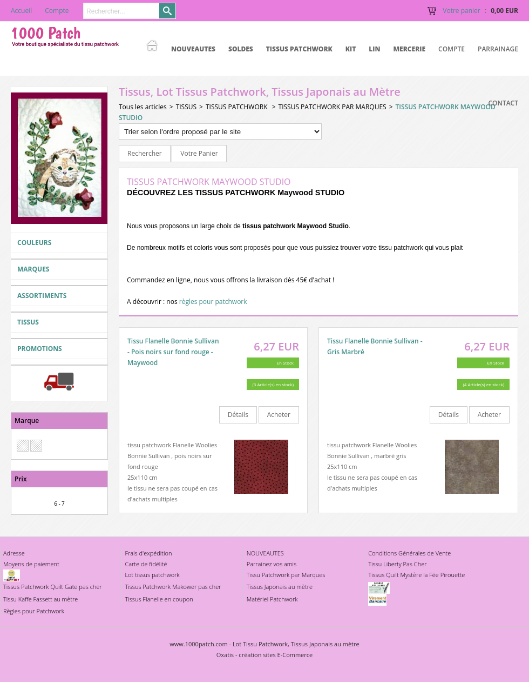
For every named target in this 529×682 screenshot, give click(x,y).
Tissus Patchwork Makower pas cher (173, 586)
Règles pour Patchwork (33, 611)
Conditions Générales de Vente (409, 553)
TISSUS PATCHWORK (299, 49)
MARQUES (33, 269)
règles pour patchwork (213, 301)
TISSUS (28, 322)
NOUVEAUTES (193, 49)
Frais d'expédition (148, 553)
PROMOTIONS (39, 348)
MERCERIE (409, 49)
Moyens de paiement (31, 564)
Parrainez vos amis (271, 564)
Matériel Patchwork (272, 599)
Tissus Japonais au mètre (280, 586)
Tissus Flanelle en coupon (159, 599)
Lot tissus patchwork (152, 575)
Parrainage (498, 49)
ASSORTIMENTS (41, 295)
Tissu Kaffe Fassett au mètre (40, 599)
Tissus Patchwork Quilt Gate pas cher (52, 586)
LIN (374, 49)
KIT (350, 49)
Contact (503, 103)
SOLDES (240, 49)
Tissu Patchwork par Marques (286, 575)
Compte (451, 49)
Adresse (14, 553)
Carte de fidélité (146, 564)
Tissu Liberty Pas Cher (397, 564)
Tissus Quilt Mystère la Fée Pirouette (416, 575)
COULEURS (34, 242)
